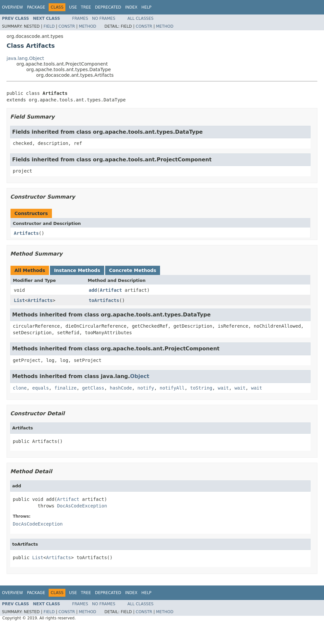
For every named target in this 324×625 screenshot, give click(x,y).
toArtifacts (104, 300)
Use (73, 7)
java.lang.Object (25, 58)
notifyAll (172, 388)
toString (201, 388)
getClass (93, 388)
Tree (86, 7)
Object (140, 376)
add (93, 290)
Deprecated (108, 7)
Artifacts (26, 233)
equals (40, 388)
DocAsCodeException (82, 505)
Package (36, 7)
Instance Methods (77, 270)
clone (20, 388)
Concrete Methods (132, 270)
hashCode (121, 388)
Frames (80, 18)
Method (87, 26)
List (19, 300)
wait (223, 388)
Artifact (111, 290)
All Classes (140, 18)
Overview (12, 7)
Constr (66, 26)
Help (146, 7)
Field (49, 26)
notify (145, 388)
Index (131, 7)
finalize (65, 388)
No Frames (103, 18)
